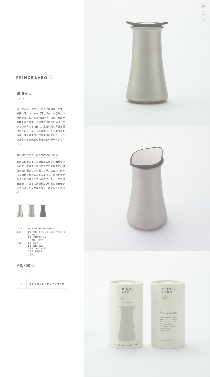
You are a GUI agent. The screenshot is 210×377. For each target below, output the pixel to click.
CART (203, 13)
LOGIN (203, 19)
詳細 (32, 248)
